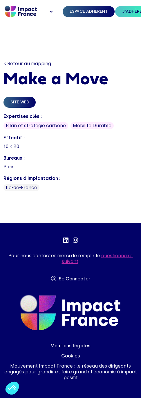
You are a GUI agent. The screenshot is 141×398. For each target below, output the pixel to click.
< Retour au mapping (27, 63)
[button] (50, 11)
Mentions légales (70, 345)
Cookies (70, 356)
